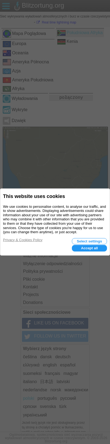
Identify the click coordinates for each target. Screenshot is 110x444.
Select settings (89, 241)
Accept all (89, 248)
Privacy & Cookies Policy (23, 240)
